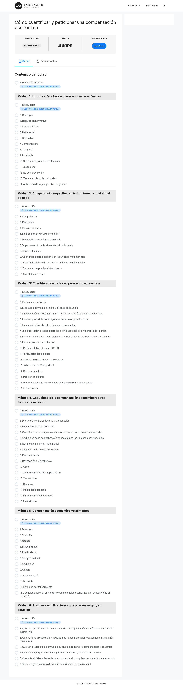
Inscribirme (99, 46)
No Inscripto (31, 45)
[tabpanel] (65, 67)
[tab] (24, 61)
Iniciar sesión (152, 5)
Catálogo (135, 5)
